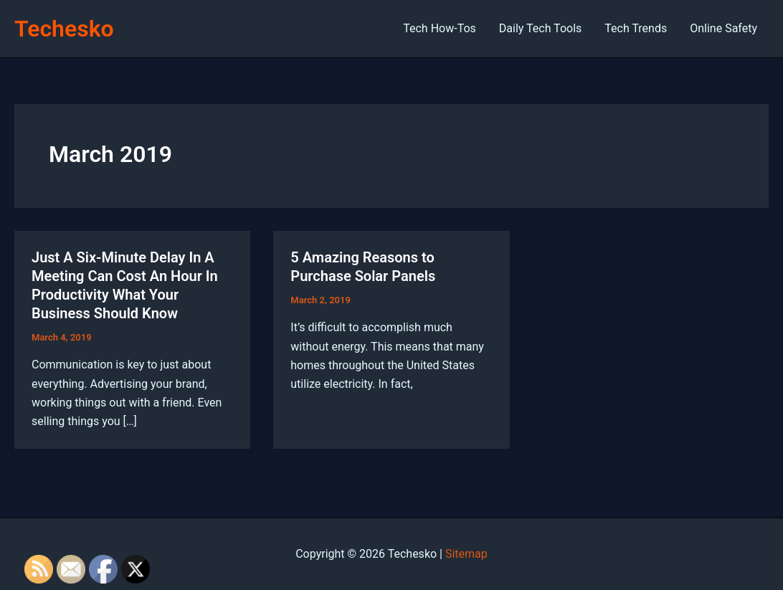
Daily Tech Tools (540, 28)
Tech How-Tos (439, 28)
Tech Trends (635, 28)
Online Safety (723, 28)
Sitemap (466, 554)
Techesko (64, 28)
